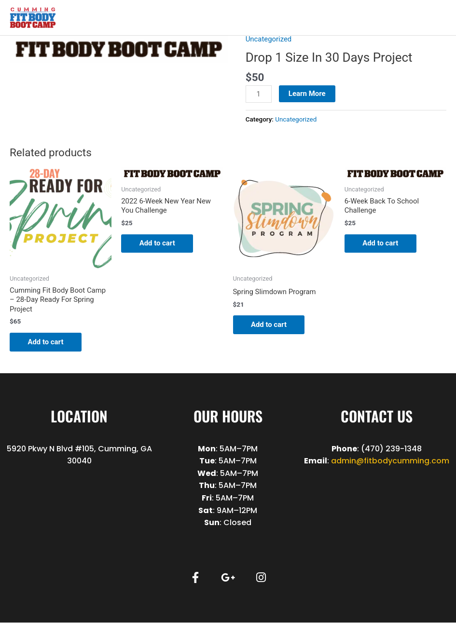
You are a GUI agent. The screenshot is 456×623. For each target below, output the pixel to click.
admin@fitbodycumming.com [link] (390, 461)
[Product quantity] (259, 94)
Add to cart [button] (47, 342)
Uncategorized (269, 39)
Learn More (307, 93)
